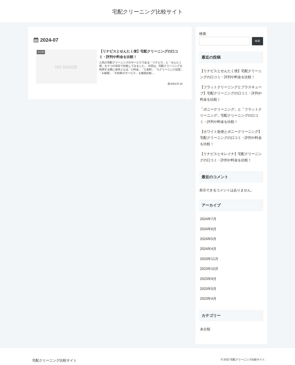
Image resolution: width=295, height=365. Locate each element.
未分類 (205, 329)
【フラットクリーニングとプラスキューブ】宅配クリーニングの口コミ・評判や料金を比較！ (231, 93)
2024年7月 (208, 219)
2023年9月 (208, 279)
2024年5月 (208, 239)
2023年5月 (208, 289)
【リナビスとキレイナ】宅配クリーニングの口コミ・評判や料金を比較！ (231, 157)
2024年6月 (208, 229)
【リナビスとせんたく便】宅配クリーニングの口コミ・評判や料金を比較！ (231, 74)
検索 (202, 34)
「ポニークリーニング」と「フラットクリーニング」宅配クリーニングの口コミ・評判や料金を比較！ (231, 115)
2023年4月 (208, 299)
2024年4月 (208, 249)
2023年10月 (209, 269)
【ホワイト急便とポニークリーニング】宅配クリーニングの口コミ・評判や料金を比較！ (231, 138)
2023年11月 (209, 259)
